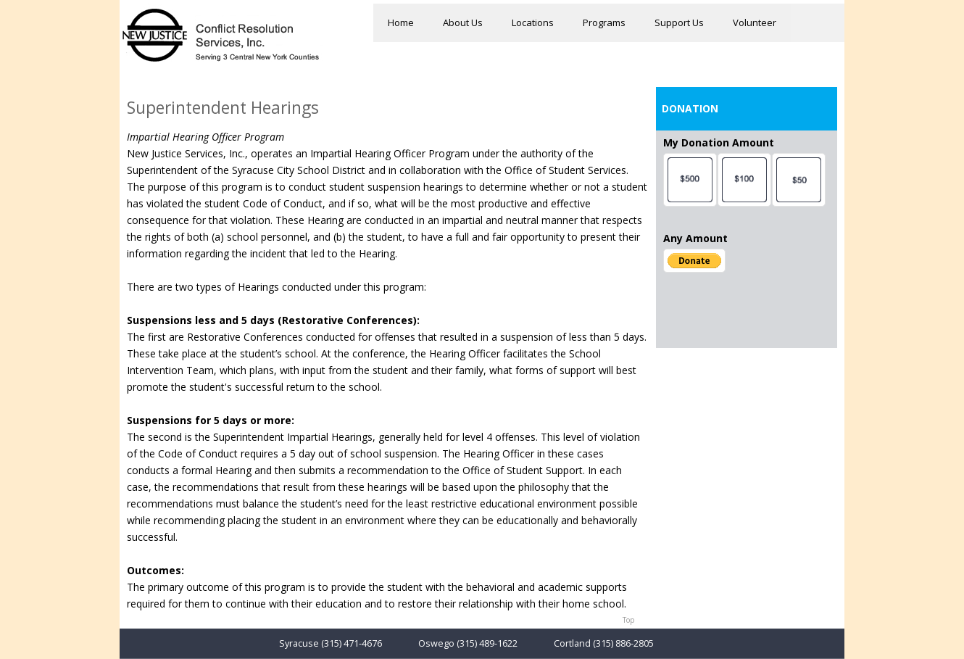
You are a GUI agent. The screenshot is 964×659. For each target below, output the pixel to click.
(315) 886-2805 (623, 643)
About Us (463, 22)
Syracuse (299, 643)
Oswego (436, 643)
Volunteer (754, 22)
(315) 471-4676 (351, 643)
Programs (604, 22)
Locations (533, 22)
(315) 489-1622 (487, 643)
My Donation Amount (718, 142)
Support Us (679, 22)
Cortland (572, 643)
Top (628, 620)
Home (401, 22)
